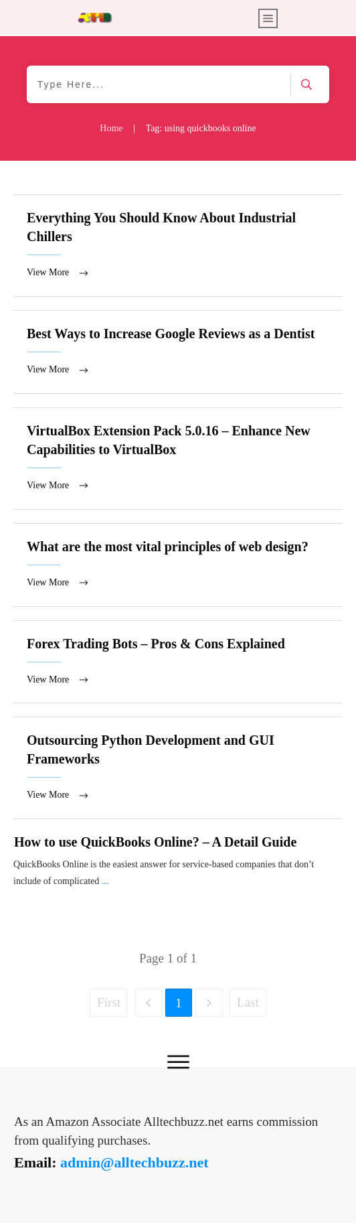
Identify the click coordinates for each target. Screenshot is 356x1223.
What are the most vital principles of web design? (178, 565)
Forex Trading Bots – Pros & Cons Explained (178, 662)
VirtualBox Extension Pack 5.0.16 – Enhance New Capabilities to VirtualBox (178, 458)
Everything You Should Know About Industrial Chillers (178, 245)
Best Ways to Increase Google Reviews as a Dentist (178, 352)
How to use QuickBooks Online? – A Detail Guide (155, 842)
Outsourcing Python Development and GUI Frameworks (178, 767)
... (105, 881)
